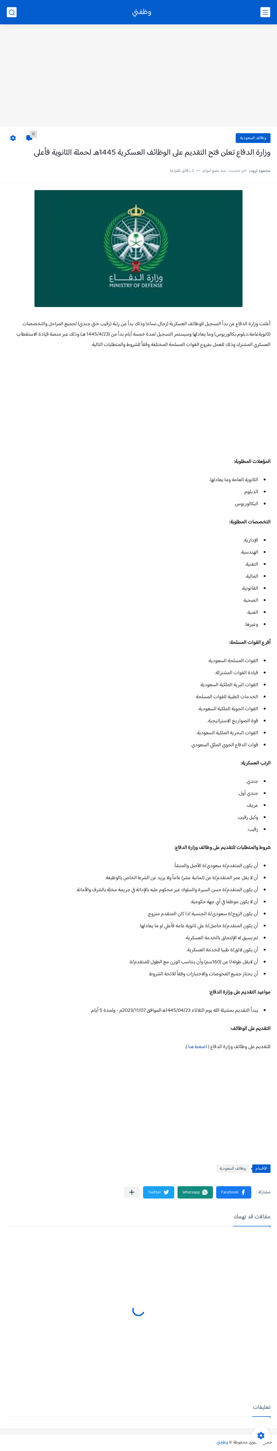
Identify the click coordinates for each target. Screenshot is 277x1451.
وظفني (142, 12)
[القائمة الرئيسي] (265, 12)
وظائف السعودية (253, 138)
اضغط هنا (198, 1047)
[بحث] (12, 12)
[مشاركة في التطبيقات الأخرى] (132, 1192)
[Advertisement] (138, 76)
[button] (233, 1192)
